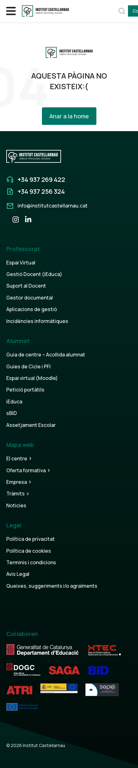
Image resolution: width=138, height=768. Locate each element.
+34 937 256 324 (41, 191)
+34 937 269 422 (41, 179)
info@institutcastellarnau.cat (53, 205)
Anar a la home (69, 116)
